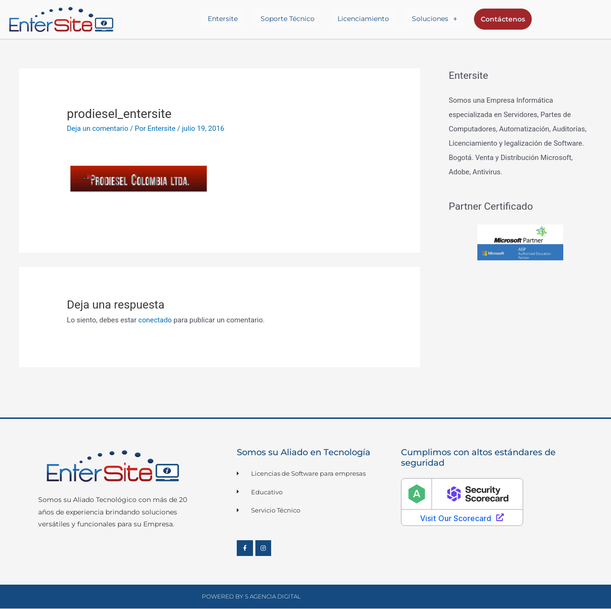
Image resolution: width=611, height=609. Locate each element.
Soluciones (434, 18)
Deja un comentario (98, 128)
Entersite (223, 18)
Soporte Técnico (288, 18)
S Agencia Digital (273, 596)
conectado (155, 320)
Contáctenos (502, 19)
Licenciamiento (364, 18)
